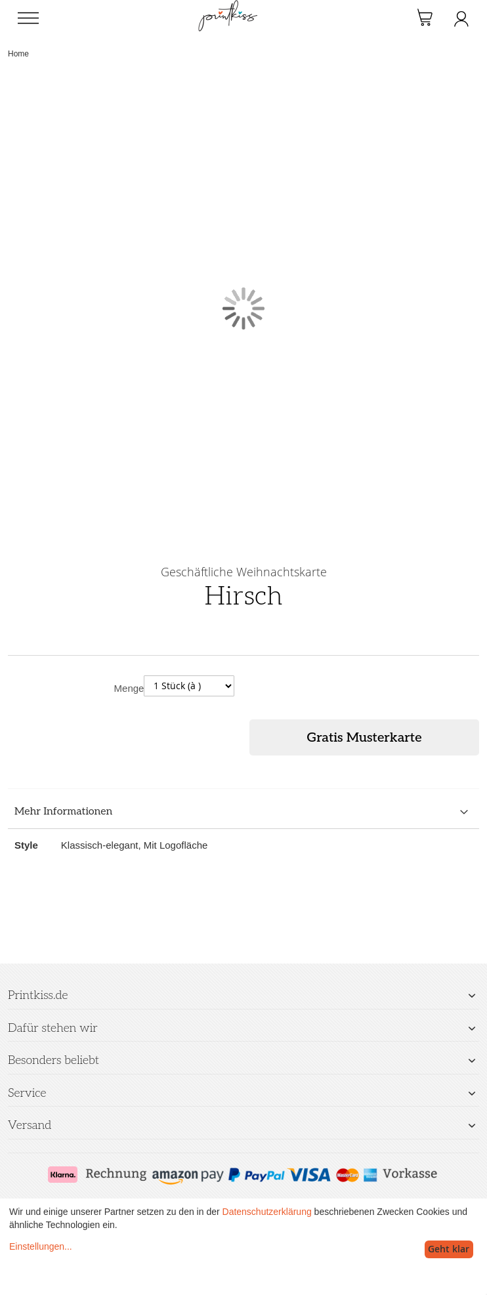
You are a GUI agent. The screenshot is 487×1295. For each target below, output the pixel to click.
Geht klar (448, 1248)
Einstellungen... (40, 1246)
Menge (129, 688)
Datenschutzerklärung (267, 1211)
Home (18, 53)
